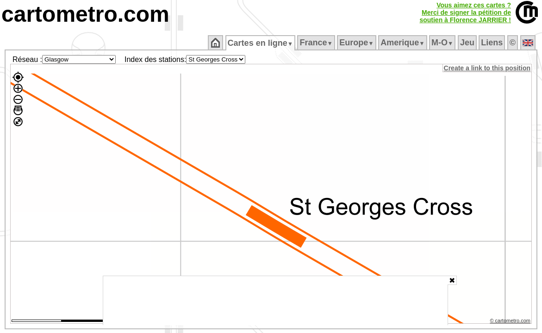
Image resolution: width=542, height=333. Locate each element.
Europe (357, 42)
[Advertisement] (275, 300)
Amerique (403, 42)
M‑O (443, 42)
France (316, 42)
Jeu (468, 42)
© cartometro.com (511, 322)
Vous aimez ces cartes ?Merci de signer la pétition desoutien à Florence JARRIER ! (465, 12)
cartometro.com (85, 14)
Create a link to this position (487, 68)
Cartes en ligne (260, 43)
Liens (493, 42)
